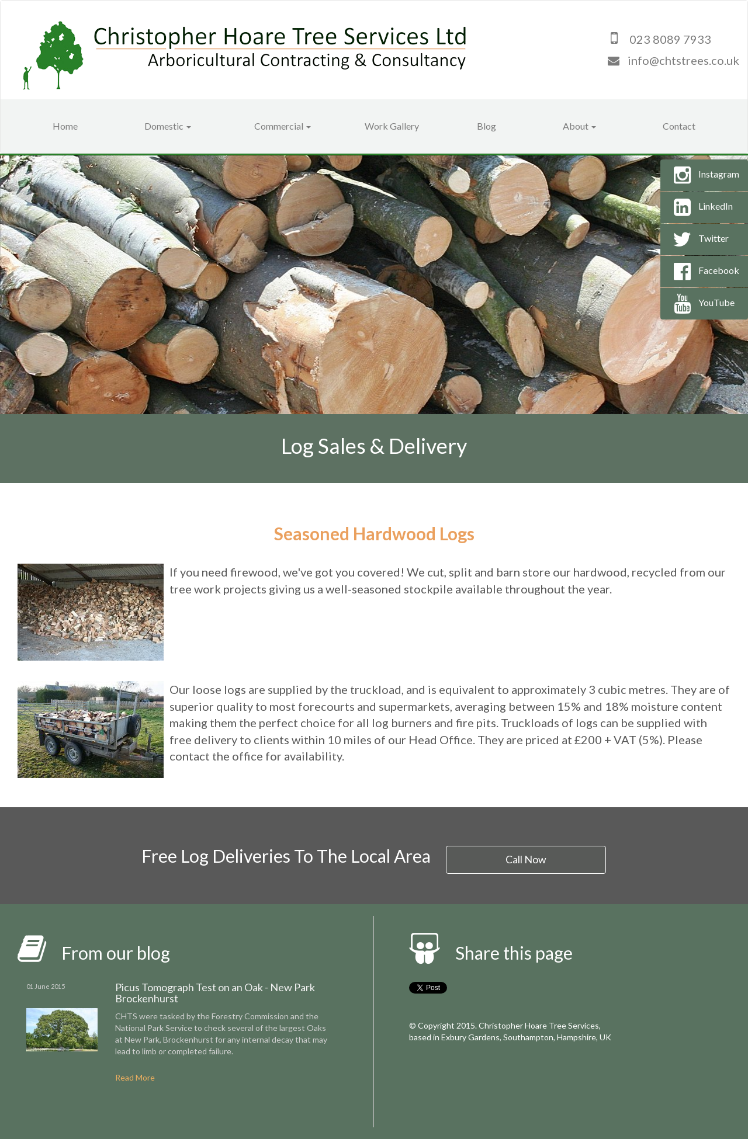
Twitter (699, 239)
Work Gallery (392, 125)
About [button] (579, 125)
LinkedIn (701, 207)
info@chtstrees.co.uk (683, 60)
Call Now (526, 858)
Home (65, 125)
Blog (486, 125)
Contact (679, 125)
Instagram (704, 175)
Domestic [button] (167, 125)
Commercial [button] (282, 125)
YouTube (702, 304)
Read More (135, 1077)
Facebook (704, 272)
